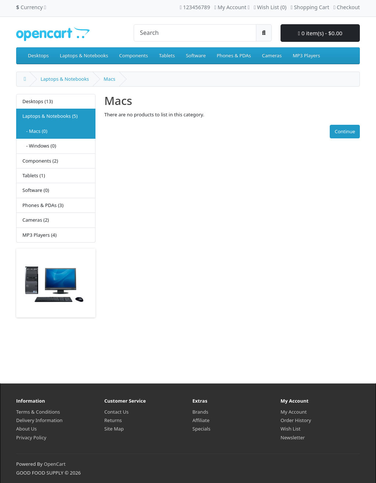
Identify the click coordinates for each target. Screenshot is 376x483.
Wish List (290, 428)
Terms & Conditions (38, 411)
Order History (296, 420)
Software (196, 55)
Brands (200, 411)
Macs (109, 79)
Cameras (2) (35, 220)
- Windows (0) (39, 145)
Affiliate (201, 420)
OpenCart (54, 464)
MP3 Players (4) (39, 235)
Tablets (167, 55)
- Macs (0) (34, 131)
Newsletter (293, 437)
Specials (201, 428)
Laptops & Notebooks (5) (49, 116)
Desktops (38, 55)
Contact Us (116, 411)
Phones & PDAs (234, 55)
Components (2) (40, 160)
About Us (26, 428)
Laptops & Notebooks (84, 55)
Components (133, 55)
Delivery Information (39, 420)
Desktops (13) (37, 101)
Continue (345, 131)
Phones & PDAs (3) (43, 205)
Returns (113, 420)
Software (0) (35, 190)
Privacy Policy (31, 437)
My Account (294, 411)
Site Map (114, 428)
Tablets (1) (33, 175)
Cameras (272, 55)
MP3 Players (306, 55)
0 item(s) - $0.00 (320, 33)
